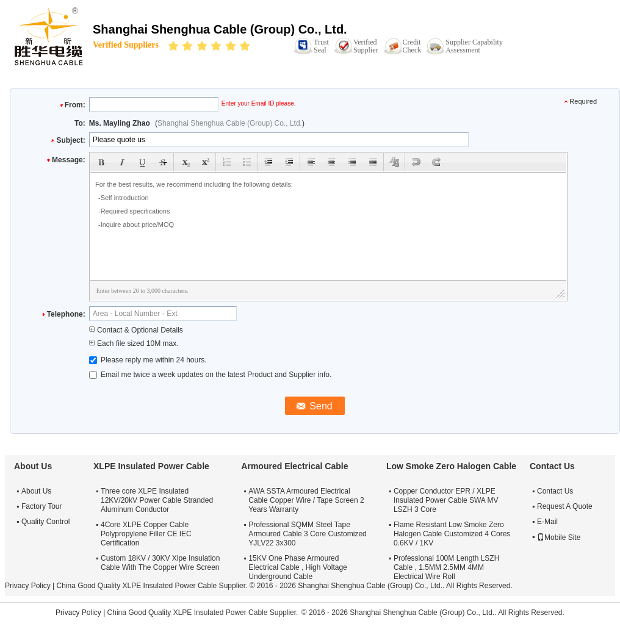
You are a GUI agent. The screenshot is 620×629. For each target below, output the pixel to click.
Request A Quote (565, 506)
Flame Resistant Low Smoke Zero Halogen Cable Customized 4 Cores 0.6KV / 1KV (452, 533)
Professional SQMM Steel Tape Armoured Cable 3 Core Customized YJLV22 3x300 (307, 533)
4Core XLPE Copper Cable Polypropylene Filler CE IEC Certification (146, 533)
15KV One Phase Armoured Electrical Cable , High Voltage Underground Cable (297, 567)
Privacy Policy (28, 585)
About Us (36, 491)
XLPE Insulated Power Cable (151, 466)
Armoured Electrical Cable (294, 466)
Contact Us (555, 491)
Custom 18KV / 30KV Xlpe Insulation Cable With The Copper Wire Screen (160, 563)
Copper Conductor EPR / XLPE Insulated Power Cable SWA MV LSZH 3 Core (446, 500)
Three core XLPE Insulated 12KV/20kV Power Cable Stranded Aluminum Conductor (157, 500)
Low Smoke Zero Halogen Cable (451, 466)
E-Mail (547, 521)
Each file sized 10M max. (134, 343)
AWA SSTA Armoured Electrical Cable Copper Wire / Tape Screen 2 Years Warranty (306, 500)
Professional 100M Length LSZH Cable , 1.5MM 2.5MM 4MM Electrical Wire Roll (446, 567)
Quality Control (45, 521)
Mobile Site (558, 537)
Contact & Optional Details (136, 330)
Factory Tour (41, 506)
